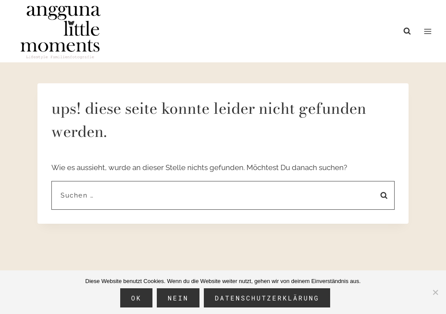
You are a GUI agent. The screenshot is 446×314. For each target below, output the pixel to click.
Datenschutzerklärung (267, 298)
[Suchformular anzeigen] (409, 31)
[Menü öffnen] (427, 31)
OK (136, 298)
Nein (178, 298)
